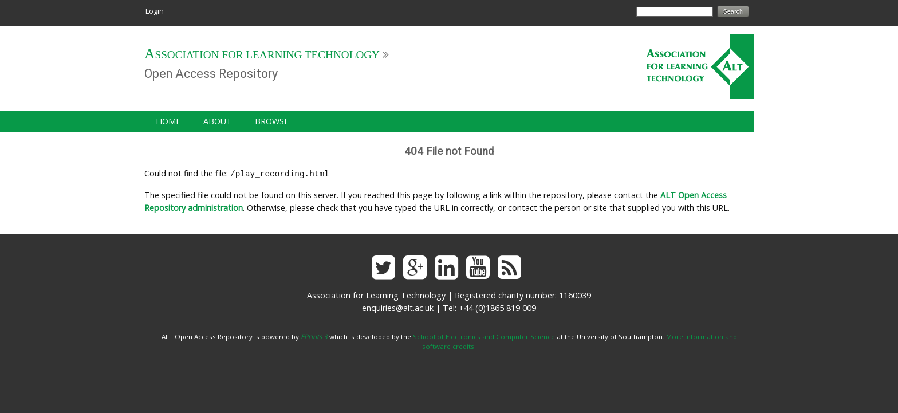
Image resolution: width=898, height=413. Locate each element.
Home (168, 121)
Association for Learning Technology (262, 55)
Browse (272, 121)
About (217, 121)
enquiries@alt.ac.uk (398, 306)
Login (154, 11)
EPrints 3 (314, 335)
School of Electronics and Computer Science (484, 335)
